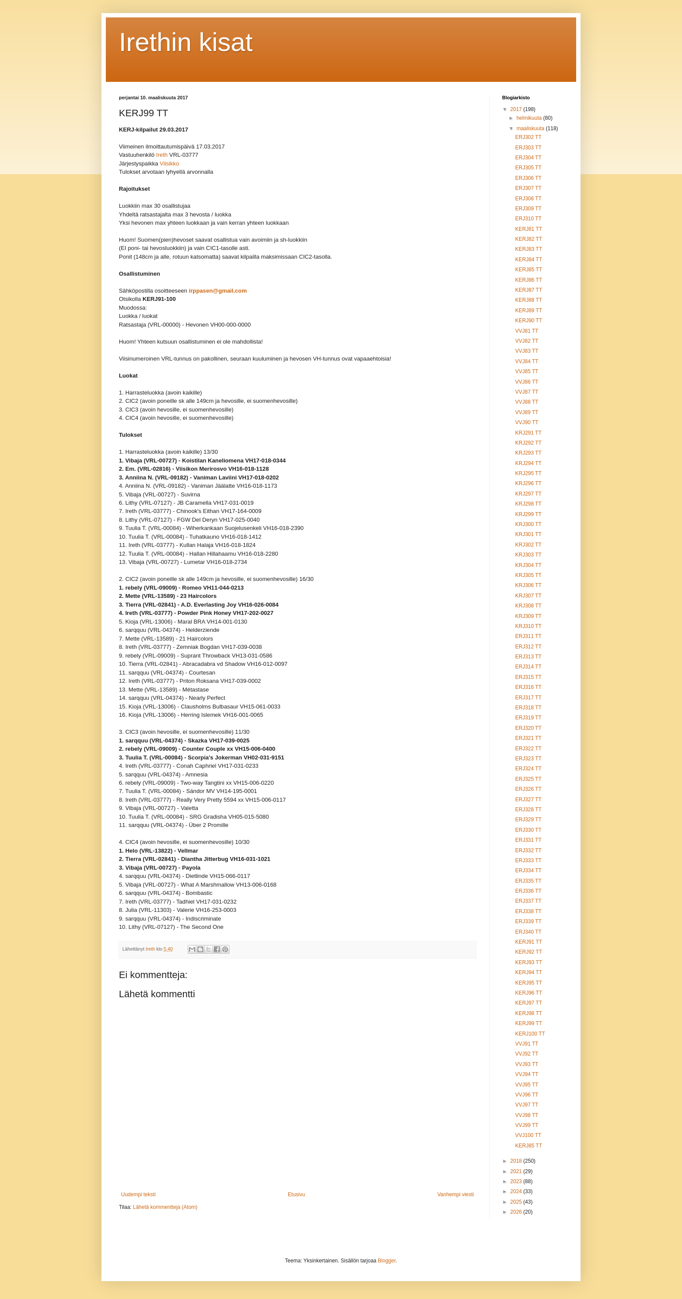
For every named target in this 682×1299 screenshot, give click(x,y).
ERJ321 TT (528, 738)
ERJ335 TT (528, 881)
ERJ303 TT (528, 148)
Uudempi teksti (138, 1194)
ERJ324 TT (528, 769)
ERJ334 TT (528, 870)
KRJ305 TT (528, 575)
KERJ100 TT (530, 1034)
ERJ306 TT (528, 178)
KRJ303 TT (528, 555)
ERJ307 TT (528, 188)
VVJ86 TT (526, 382)
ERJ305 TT (528, 168)
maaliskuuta (531, 128)
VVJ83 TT (526, 351)
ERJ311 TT (528, 636)
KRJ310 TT (528, 626)
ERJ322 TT (528, 749)
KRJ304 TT (528, 565)
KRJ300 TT (528, 524)
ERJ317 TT (528, 698)
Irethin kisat (186, 42)
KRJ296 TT (528, 483)
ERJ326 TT (528, 789)
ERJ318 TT (528, 708)
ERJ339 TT (528, 921)
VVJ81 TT (526, 331)
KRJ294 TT (528, 463)
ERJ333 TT (528, 860)
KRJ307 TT (528, 596)
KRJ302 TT (528, 545)
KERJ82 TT (528, 239)
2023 (516, 1181)
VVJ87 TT (526, 392)
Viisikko (169, 164)
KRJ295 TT (528, 473)
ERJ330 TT (528, 830)
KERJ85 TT (528, 270)
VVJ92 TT (526, 1054)
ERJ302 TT (528, 137)
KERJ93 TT (528, 962)
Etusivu (296, 1194)
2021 (516, 1171)
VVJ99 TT (526, 1125)
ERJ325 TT (528, 779)
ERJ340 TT (528, 932)
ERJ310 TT (528, 219)
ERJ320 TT (528, 728)
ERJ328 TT (528, 809)
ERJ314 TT (528, 667)
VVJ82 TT (526, 341)
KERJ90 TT (528, 320)
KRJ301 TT (528, 534)
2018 (516, 1161)
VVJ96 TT (526, 1095)
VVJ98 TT (526, 1115)
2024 (516, 1191)
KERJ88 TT (528, 300)
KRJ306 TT (528, 585)
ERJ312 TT (528, 647)
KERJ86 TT (528, 280)
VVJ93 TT (526, 1064)
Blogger (387, 1261)
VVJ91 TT (526, 1044)
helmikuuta (530, 118)
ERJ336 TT (528, 891)
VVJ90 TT (526, 422)
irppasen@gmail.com (218, 291)
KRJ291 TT (528, 433)
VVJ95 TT (526, 1085)
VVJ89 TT (526, 412)
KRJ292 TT (528, 443)
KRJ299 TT (528, 514)
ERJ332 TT (528, 850)
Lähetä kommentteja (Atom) (165, 1207)
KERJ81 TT (528, 229)
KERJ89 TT (528, 310)
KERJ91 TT (528, 942)
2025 (516, 1202)
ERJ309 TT (528, 209)
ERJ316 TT (528, 687)
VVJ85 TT (526, 371)
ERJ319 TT (528, 718)
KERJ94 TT (528, 972)
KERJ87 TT (528, 290)
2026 (516, 1212)
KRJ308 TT (528, 606)
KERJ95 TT (528, 983)
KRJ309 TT (528, 616)
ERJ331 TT (528, 840)
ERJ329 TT (528, 820)
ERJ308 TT (528, 199)
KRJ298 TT (528, 504)
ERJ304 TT (528, 158)
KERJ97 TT (528, 1003)
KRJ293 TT (528, 453)
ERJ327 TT (528, 799)
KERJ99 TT (528, 1023)
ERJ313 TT (528, 657)
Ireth (162, 155)
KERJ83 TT (528, 249)
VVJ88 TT (526, 402)
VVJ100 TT (528, 1135)
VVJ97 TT (526, 1105)
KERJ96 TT (528, 993)
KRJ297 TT (528, 494)
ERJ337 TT (528, 901)
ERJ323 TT (528, 759)
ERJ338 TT (528, 911)
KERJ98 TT (528, 1013)
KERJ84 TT (528, 259)
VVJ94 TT (526, 1074)
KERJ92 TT (528, 952)
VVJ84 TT (526, 361)
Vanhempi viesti (455, 1194)
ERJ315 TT (528, 677)
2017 (516, 109)
